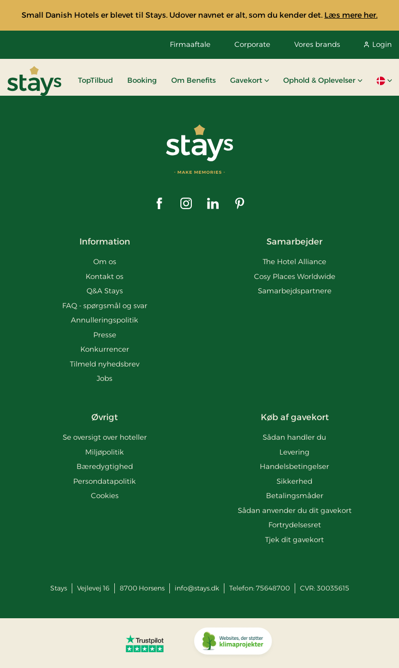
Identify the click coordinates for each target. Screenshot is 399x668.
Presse (104, 334)
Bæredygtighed (105, 466)
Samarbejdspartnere (295, 290)
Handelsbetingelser (294, 466)
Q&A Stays (105, 290)
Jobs (104, 378)
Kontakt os (104, 276)
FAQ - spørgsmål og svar (104, 305)
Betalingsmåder (294, 495)
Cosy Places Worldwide (294, 276)
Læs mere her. (350, 15)
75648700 (273, 588)
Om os (104, 261)
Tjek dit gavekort (294, 539)
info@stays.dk (197, 588)
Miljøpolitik (104, 451)
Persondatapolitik (104, 481)
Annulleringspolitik (104, 319)
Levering (294, 451)
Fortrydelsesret (294, 524)
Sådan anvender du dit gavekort (295, 510)
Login (378, 44)
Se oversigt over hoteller (105, 437)
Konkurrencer (104, 349)
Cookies (105, 495)
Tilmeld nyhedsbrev (104, 363)
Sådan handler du (294, 437)
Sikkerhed (294, 481)
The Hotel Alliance (294, 261)
